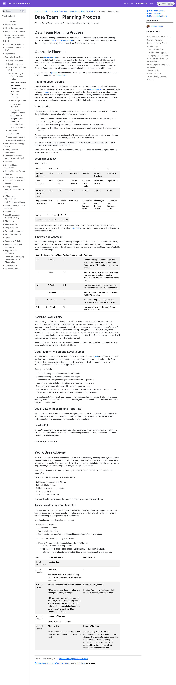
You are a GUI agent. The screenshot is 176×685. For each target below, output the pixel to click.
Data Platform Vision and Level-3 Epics (157, 60)
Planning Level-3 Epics (156, 43)
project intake (95, 89)
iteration (76, 228)
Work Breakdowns (154, 73)
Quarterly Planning (154, 40)
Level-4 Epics (154, 70)
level (97, 356)
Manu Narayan (154, 26)
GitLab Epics (61, 75)
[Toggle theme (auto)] (151, 3)
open (47, 92)
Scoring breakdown (156, 49)
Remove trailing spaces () (73, 659)
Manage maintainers (156, 16)
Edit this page (153, 13)
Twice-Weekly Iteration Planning (156, 78)
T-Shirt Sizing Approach (158, 52)
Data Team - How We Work (81, 11)
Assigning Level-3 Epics (158, 56)
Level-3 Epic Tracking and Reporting (158, 65)
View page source (155, 11)
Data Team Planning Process (158, 37)
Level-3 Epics (50, 57)
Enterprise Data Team (59, 11)
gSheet (54, 72)
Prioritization (152, 46)
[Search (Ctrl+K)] (166, 4)
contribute (81, 663)
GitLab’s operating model (62, 40)
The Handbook (41, 11)
